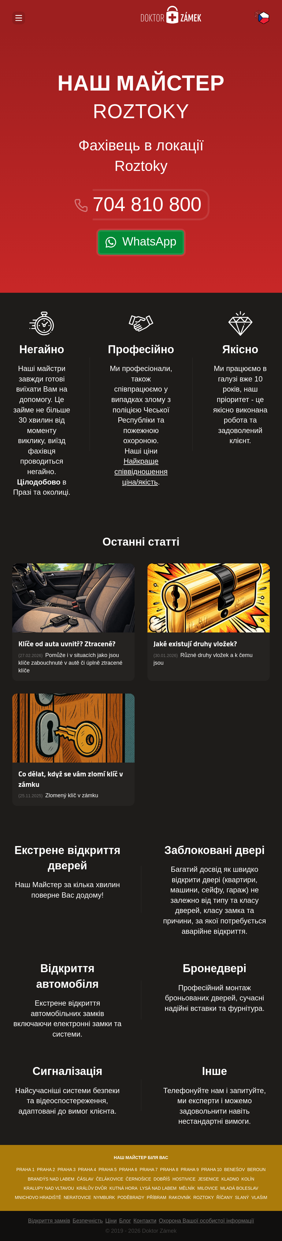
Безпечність (87, 1221)
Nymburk (104, 1197)
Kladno (230, 1179)
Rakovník (180, 1197)
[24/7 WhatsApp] (141, 242)
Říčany (224, 1197)
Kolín (247, 1179)
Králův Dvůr (91, 1188)
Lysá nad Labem (158, 1188)
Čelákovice (109, 1179)
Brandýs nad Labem (51, 1179)
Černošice (138, 1179)
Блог (125, 1221)
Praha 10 (211, 1169)
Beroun (256, 1169)
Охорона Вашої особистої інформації (206, 1221)
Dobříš (162, 1179)
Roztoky (203, 1197)
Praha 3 (67, 1169)
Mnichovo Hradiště (38, 1197)
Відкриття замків (49, 1221)
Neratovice (77, 1197)
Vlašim (259, 1197)
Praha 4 (87, 1169)
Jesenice (208, 1179)
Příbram (156, 1197)
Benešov (234, 1169)
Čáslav (85, 1179)
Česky (264, 18)
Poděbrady (130, 1197)
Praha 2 (46, 1169)
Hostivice (184, 1179)
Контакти (144, 1221)
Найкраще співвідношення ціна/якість (141, 471)
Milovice (207, 1188)
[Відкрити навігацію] (18, 17)
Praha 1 (26, 1169)
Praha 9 (190, 1169)
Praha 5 (107, 1169)
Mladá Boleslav (239, 1188)
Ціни (111, 1221)
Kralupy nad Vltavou (49, 1188)
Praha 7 (148, 1169)
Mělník (187, 1188)
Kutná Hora (123, 1188)
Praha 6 (128, 1169)
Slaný (242, 1197)
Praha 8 (169, 1169)
